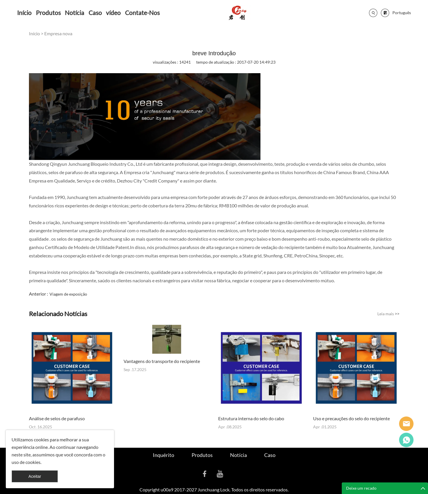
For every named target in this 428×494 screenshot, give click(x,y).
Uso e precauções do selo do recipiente (351, 418)
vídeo (113, 12)
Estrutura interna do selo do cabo (251, 418)
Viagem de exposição (68, 294)
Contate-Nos (142, 12)
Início (24, 12)
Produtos (48, 12)
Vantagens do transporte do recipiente (162, 361)
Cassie (406, 440)
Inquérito (163, 455)
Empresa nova (58, 33)
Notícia (74, 12)
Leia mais (388, 313)
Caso (95, 12)
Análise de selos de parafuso (57, 418)
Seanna (406, 423)
